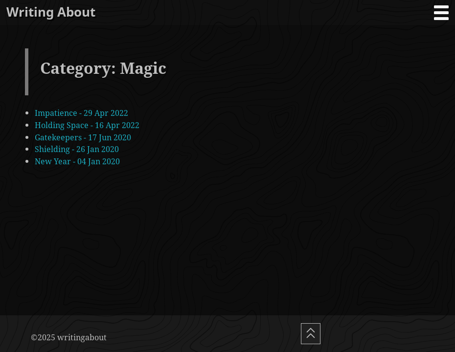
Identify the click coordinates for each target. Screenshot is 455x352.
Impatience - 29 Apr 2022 (81, 112)
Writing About (50, 12)
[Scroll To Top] (310, 333)
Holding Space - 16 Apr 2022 (87, 125)
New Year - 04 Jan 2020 (77, 161)
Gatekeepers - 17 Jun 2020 (83, 137)
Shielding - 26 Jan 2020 (77, 148)
